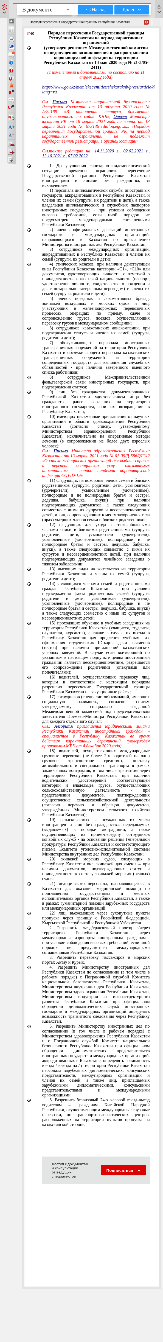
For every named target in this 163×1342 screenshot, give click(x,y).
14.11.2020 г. (106, 151)
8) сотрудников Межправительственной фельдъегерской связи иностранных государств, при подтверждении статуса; (96, 382)
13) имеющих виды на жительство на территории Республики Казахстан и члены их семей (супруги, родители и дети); (96, 574)
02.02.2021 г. (135, 151)
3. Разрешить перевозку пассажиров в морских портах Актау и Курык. (96, 960)
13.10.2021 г (53, 156)
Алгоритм (63, 726)
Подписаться (123, 1170)
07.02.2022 (78, 156)
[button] (4, 9)
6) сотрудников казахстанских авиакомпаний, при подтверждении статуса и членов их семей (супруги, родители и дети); (96, 333)
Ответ (120, 116)
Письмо (60, 101)
